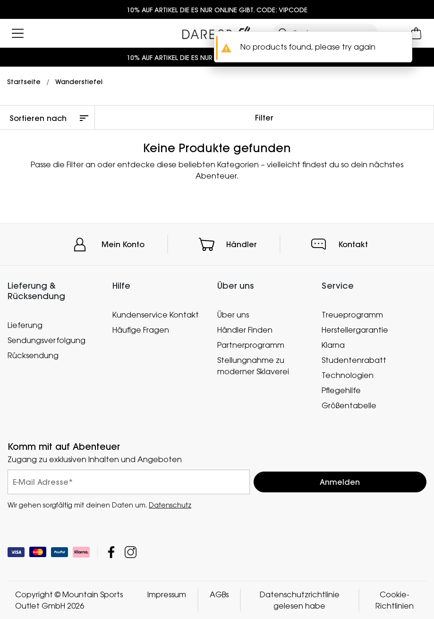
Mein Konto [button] (123, 244)
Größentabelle (349, 405)
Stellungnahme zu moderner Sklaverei (253, 365)
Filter (264, 117)
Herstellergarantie (355, 330)
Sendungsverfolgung (46, 339)
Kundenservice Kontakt (155, 314)
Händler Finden (244, 330)
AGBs (219, 594)
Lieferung (25, 324)
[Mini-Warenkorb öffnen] (416, 33)
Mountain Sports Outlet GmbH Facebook (111, 552)
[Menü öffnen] (18, 33)
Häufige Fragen (140, 330)
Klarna (333, 345)
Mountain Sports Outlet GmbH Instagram (130, 552)
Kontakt (353, 244)
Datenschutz (170, 505)
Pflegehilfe (341, 390)
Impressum (166, 594)
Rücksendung (33, 355)
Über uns (233, 314)
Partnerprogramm (250, 345)
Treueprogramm (352, 314)
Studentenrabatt (354, 360)
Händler (241, 244)
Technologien (348, 375)
